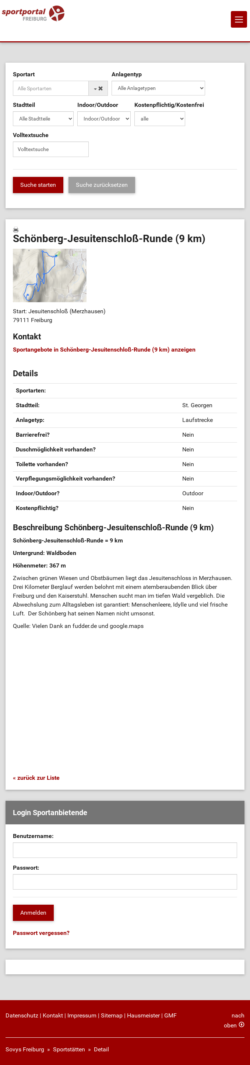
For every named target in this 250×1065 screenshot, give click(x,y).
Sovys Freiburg (25, 1049)
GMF (170, 1015)
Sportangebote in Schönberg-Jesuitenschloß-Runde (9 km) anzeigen (104, 349)
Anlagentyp (127, 74)
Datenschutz (22, 1015)
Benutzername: (33, 835)
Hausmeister (143, 1015)
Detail (101, 1049)
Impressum (81, 1015)
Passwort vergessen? (41, 932)
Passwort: (26, 867)
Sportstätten (69, 1049)
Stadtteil (24, 104)
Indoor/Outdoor (97, 104)
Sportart (24, 74)
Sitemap (112, 1015)
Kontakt (53, 1015)
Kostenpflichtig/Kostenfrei (169, 104)
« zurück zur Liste (36, 777)
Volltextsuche (31, 135)
